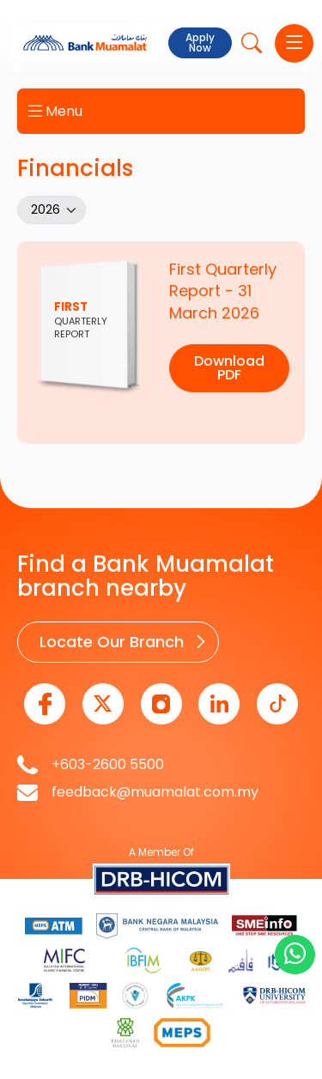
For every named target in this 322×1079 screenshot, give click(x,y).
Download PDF (229, 368)
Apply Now (200, 42)
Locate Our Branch (111, 641)
